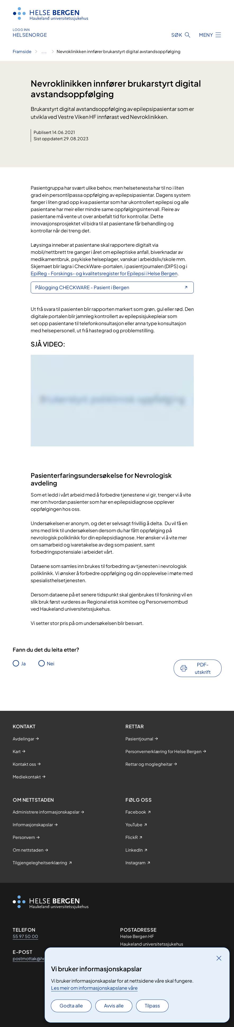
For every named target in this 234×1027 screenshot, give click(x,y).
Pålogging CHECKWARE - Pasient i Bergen (82, 287)
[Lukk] (219, 958)
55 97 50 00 (25, 936)
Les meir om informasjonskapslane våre (94, 988)
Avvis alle (114, 1005)
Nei (50, 663)
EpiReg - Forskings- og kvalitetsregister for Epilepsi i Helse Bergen (104, 273)
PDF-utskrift (203, 668)
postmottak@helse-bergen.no (44, 958)
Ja (23, 663)
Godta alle (71, 1005)
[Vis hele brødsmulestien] (44, 51)
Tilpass (152, 1005)
